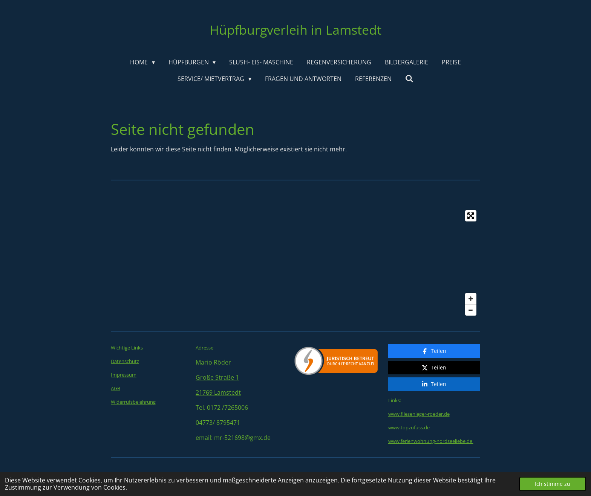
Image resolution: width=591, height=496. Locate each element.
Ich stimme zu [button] (552, 483)
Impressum (123, 374)
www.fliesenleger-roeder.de (419, 397)
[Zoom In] (470, 298)
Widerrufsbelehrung (133, 401)
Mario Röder (213, 362)
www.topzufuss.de (409, 410)
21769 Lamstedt (218, 392)
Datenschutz (125, 361)
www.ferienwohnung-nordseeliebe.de (430, 424)
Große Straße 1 (217, 377)
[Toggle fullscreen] (470, 215)
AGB (115, 388)
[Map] (295, 262)
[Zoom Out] (470, 310)
